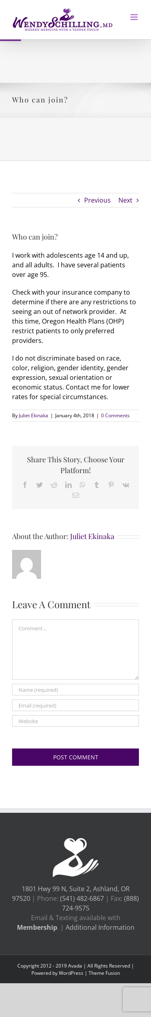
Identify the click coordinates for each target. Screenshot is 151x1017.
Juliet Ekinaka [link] (33, 415)
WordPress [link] (71, 973)
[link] (62, 19)
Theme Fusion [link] (104, 973)
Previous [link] (97, 200)
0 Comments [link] (115, 415)
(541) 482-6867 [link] (82, 898)
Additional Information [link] (100, 927)
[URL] (75, 721)
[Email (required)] (75, 705)
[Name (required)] (75, 689)
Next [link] (125, 200)
